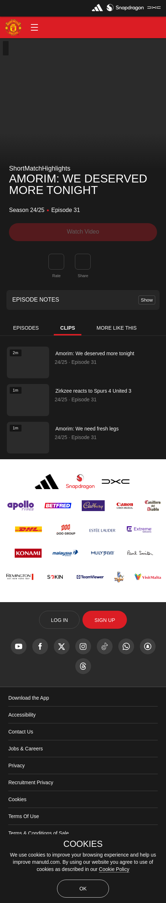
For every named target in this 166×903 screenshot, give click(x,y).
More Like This (116, 328)
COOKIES (83, 844)
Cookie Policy (114, 869)
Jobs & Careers (25, 748)
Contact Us (20, 732)
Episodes (26, 328)
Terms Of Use (23, 816)
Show (147, 300)
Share (83, 276)
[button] (34, 27)
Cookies (17, 799)
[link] (83, 262)
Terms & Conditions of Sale (38, 833)
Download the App (28, 698)
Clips (67, 328)
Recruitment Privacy (30, 782)
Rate (56, 276)
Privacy (16, 765)
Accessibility (21, 715)
